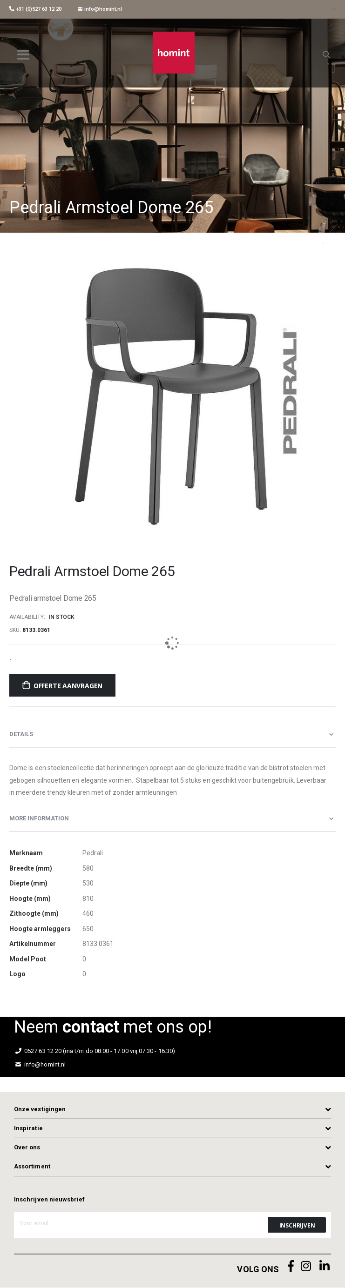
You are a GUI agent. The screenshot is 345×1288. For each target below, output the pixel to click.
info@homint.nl (100, 9)
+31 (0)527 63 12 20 (35, 9)
